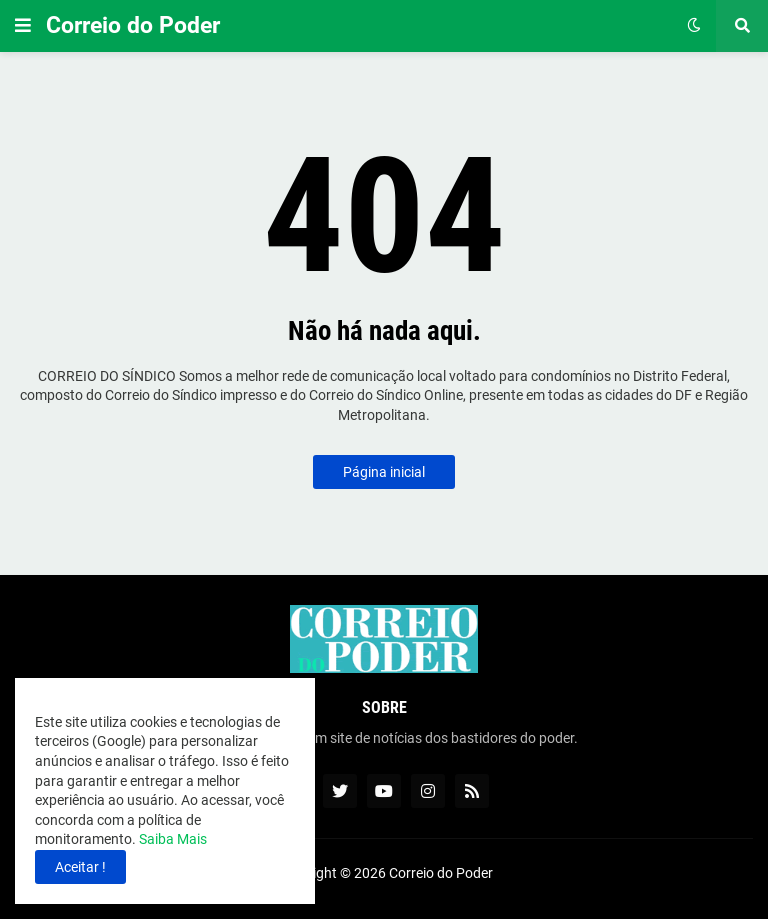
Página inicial (384, 472)
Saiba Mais (171, 839)
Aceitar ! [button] (80, 867)
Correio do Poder (133, 25)
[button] (23, 26)
